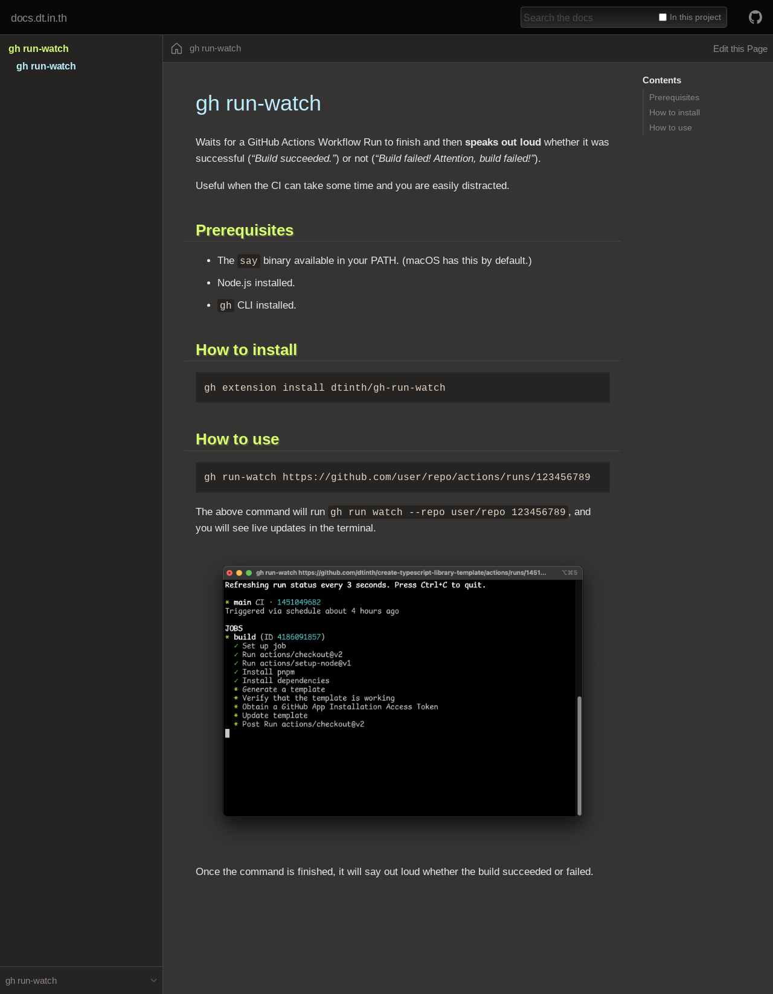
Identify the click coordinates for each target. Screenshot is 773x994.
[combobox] (587, 17)
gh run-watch (38, 48)
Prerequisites (674, 97)
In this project (690, 17)
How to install (674, 112)
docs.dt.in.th (38, 18)
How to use (670, 127)
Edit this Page (740, 48)
